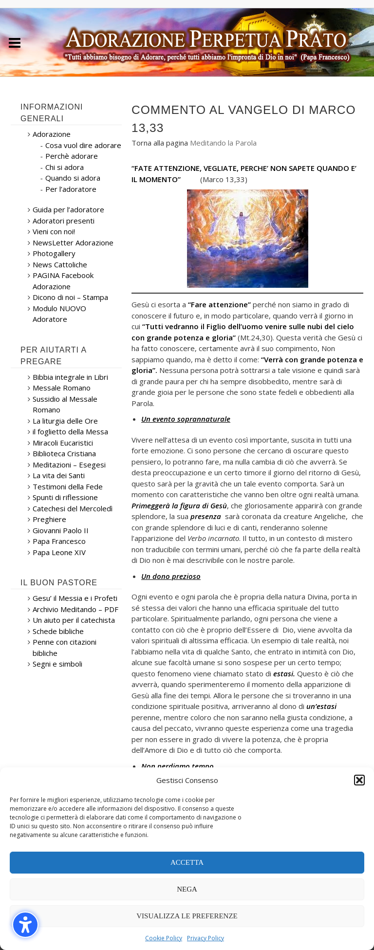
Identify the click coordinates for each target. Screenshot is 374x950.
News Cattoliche (60, 264)
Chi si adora (64, 167)
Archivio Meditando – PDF (75, 609)
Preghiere (49, 519)
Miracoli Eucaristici (63, 442)
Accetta (187, 862)
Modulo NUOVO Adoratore (59, 313)
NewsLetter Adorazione (73, 242)
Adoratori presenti (63, 220)
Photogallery (54, 253)
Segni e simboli (57, 664)
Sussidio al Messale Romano (65, 404)
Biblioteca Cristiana (64, 453)
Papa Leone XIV (59, 552)
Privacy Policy (205, 938)
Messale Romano (62, 387)
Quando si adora (72, 178)
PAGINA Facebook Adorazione (63, 280)
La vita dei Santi (59, 475)
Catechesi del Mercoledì (72, 508)
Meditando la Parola (223, 143)
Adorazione (52, 134)
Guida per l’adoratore (68, 209)
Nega (187, 889)
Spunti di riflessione (65, 497)
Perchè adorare (71, 156)
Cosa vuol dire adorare (83, 145)
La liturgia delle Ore (65, 421)
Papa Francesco (59, 541)
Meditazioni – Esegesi (69, 464)
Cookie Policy (163, 938)
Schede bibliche (58, 631)
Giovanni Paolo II (61, 530)
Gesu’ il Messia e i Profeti (75, 598)
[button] (25, 925)
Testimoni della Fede (68, 486)
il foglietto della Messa (70, 431)
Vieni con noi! (54, 231)
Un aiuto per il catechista (74, 620)
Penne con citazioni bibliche (64, 647)
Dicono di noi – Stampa (70, 297)
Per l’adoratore (70, 189)
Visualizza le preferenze (187, 916)
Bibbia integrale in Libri (70, 377)
